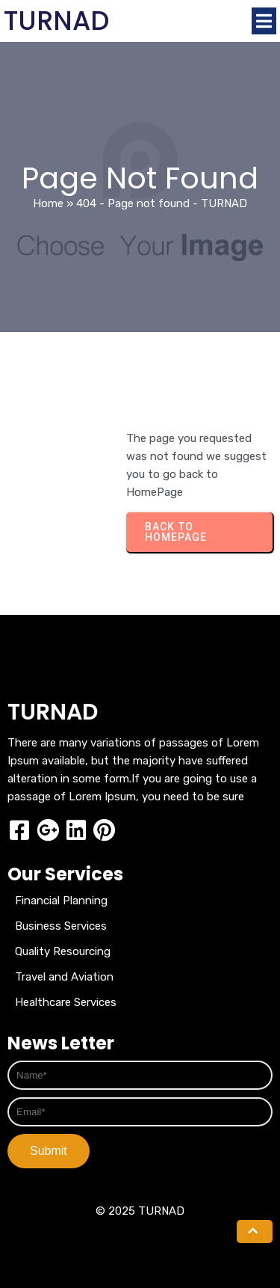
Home (48, 203)
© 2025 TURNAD (140, 1211)
